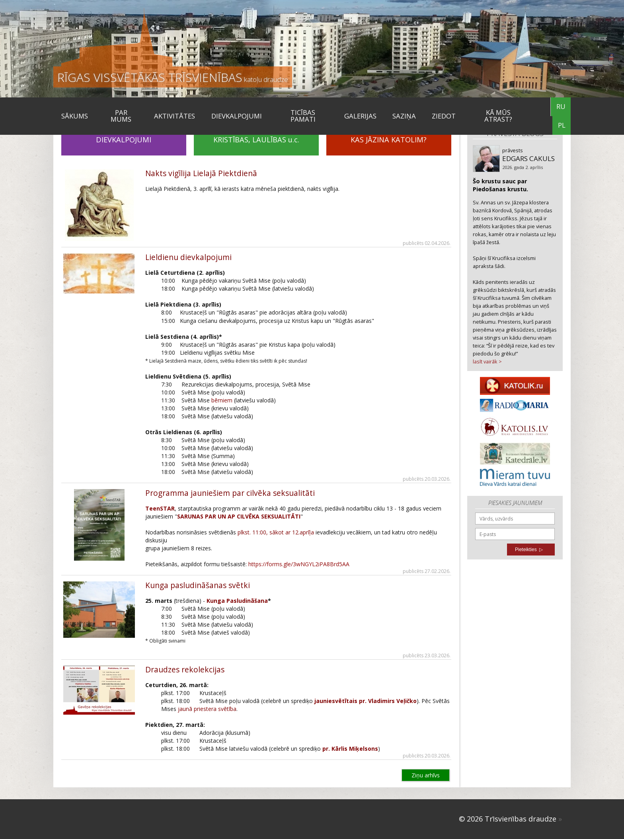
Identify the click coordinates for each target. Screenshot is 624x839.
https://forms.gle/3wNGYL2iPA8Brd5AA (298, 564)
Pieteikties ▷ (529, 549)
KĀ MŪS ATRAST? (498, 116)
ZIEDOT (444, 115)
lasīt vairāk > (487, 361)
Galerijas (360, 115)
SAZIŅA (404, 115)
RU (561, 106)
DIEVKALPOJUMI (236, 115)
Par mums (121, 116)
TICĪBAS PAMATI (303, 116)
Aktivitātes (174, 115)
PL (562, 125)
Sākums (74, 115)
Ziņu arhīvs (425, 775)
